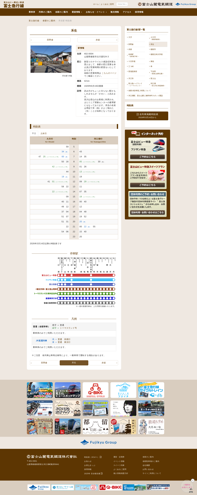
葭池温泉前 (132, 71)
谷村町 (133, 55)
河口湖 (158, 84)
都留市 (153, 49)
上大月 (156, 38)
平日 (34, 133)
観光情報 (115, 12)
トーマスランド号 (68, 328)
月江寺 (131, 78)
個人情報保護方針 (120, 473)
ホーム (96, 4)
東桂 (152, 61)
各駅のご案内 (61, 12)
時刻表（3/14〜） (91, 457)
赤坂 (98, 40)
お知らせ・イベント (96, 12)
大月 (130, 37)
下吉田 (157, 72)
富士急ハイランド (135, 84)
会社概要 (146, 465)
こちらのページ (109, 73)
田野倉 (50, 40)
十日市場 (131, 61)
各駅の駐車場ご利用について (139, 91)
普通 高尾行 (64, 339)
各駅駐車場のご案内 (151, 461)
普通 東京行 (64, 342)
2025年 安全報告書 (92, 473)
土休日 (43, 133)
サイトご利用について (152, 473)
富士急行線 (34, 21)
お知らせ (88, 461)
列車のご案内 (45, 12)
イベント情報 (119, 461)
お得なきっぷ (89, 465)
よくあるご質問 (107, 4)
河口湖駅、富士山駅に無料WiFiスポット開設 (145, 96)
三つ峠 (131, 66)
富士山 (153, 78)
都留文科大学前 (157, 54)
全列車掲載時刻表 (147, 115)
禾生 (152, 44)
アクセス (127, 12)
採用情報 (139, 12)
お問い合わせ (148, 469)
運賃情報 (77, 12)
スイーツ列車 (119, 465)
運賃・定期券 (119, 457)
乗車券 (32, 12)
